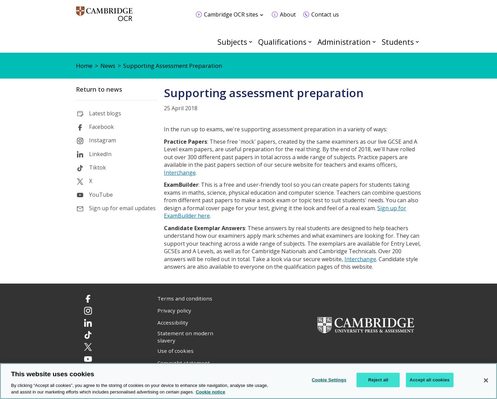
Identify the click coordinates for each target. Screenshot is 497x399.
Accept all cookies (430, 379)
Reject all (378, 379)
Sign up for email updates (122, 208)
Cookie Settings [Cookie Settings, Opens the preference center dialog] (329, 379)
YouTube (101, 194)
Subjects (232, 42)
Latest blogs (105, 113)
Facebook (101, 127)
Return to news (99, 89)
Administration (344, 42)
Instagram (102, 140)
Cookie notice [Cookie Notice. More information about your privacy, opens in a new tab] (210, 392)
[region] (248, 381)
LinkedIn (100, 154)
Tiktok (97, 167)
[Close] (486, 380)
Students (398, 42)
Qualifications (282, 42)
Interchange (180, 172)
